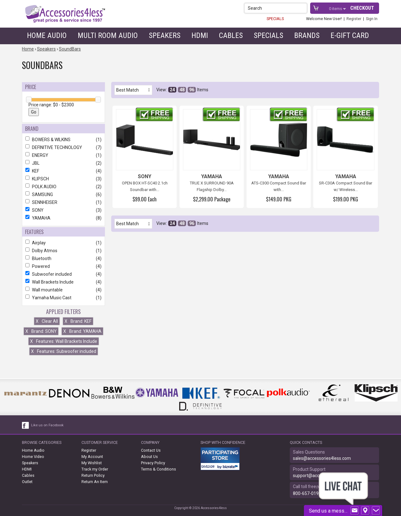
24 (172, 89)
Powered (63, 266)
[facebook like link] (25, 425)
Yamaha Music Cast (63, 298)
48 (182, 89)
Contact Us (151, 450)
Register (353, 18)
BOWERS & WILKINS (63, 139)
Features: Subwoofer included (63, 351)
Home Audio (47, 35)
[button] (303, 8)
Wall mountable (63, 290)
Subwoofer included (63, 274)
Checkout (362, 8)
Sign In (372, 18)
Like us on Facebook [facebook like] (47, 425)
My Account (92, 456)
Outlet (27, 481)
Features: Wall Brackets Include (63, 341)
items (336, 8)
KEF (63, 171)
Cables (231, 35)
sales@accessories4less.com (322, 458)
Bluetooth (63, 258)
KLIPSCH (63, 179)
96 (191, 89)
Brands (307, 35)
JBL (63, 163)
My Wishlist (91, 462)
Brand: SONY (41, 331)
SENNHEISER (63, 202)
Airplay (63, 243)
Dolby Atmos (63, 250)
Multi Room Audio (108, 35)
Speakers (164, 35)
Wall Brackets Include (63, 282)
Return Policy (93, 475)
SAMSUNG (63, 194)
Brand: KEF (78, 321)
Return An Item (94, 481)
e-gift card (350, 35)
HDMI (199, 35)
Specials (268, 35)
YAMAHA (63, 218)
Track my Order (94, 469)
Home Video (33, 456)
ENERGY (63, 155)
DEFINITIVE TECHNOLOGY (63, 147)
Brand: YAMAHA (82, 331)
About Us (149, 456)
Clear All (47, 321)
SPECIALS (275, 18)
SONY (63, 210)
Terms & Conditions (158, 469)
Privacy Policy (153, 462)
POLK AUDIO (63, 187)
